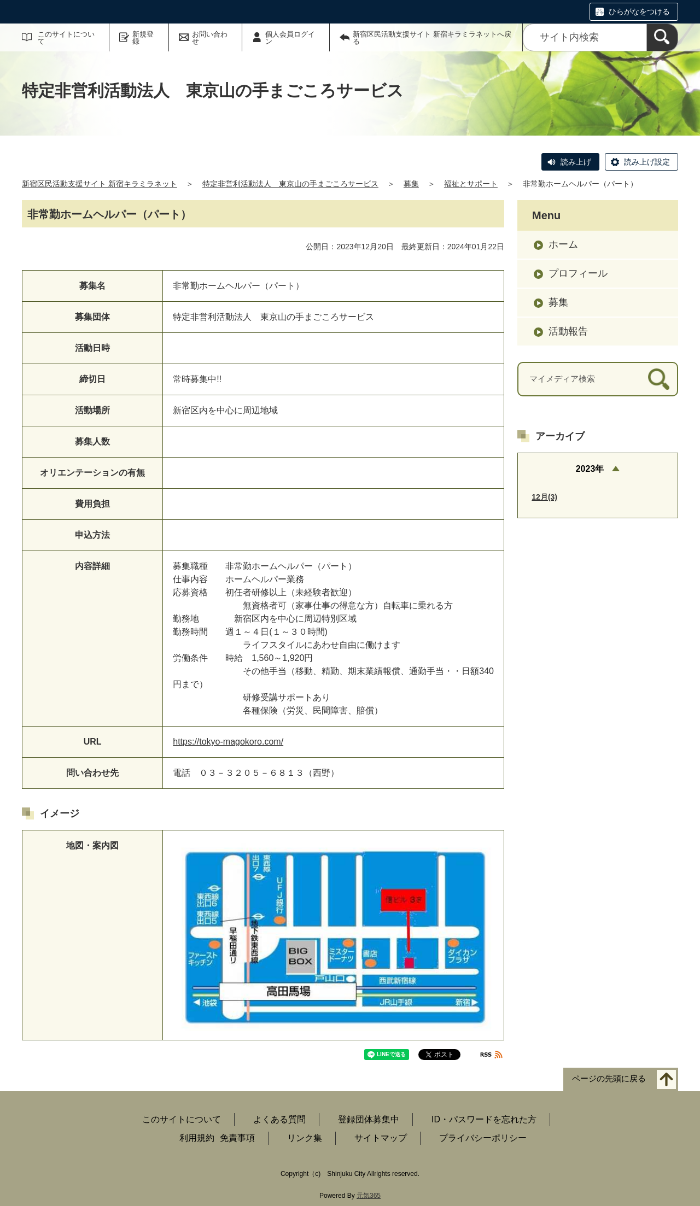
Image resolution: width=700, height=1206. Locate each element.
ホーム (563, 244)
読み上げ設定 (647, 161)
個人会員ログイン (290, 37)
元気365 (369, 1195)
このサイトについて (66, 37)
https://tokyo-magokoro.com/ (228, 741)
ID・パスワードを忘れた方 (483, 1119)
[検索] (662, 37)
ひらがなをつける (639, 11)
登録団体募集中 (368, 1119)
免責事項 (237, 1138)
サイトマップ (380, 1138)
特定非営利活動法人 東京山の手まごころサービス (290, 183)
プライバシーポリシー (483, 1138)
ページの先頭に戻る (609, 1078)
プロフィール (578, 273)
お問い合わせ (210, 37)
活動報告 (568, 331)
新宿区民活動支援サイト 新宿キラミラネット (99, 183)
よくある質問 (279, 1119)
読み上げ (576, 161)
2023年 (590, 468)
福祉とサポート (471, 183)
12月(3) (544, 497)
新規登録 (143, 37)
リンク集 (304, 1138)
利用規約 (196, 1138)
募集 (411, 183)
